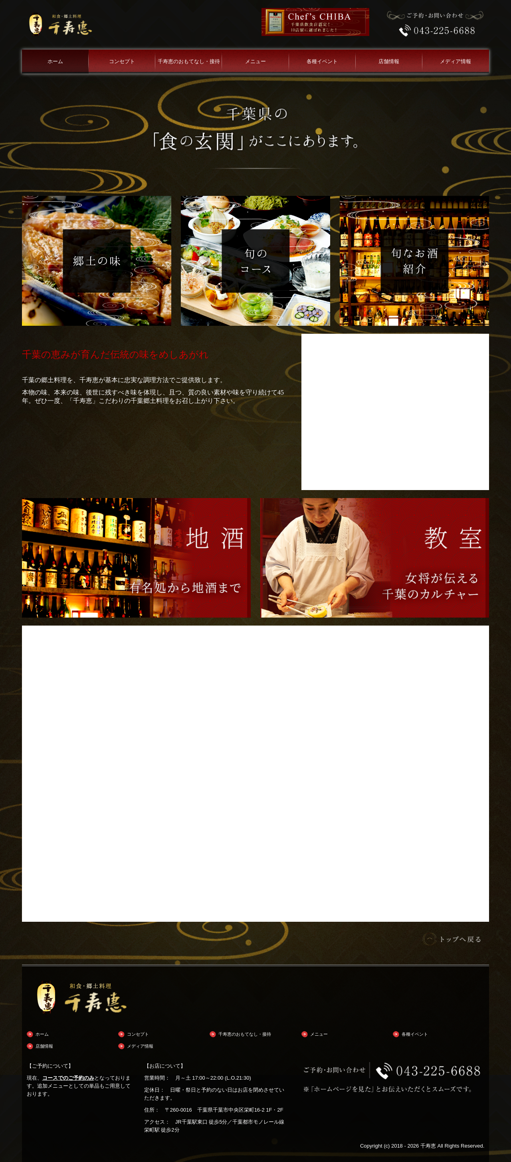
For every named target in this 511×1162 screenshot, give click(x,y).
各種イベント (322, 61)
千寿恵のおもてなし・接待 (189, 61)
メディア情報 (455, 61)
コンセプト (122, 61)
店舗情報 (388, 61)
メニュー (255, 61)
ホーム (55, 61)
